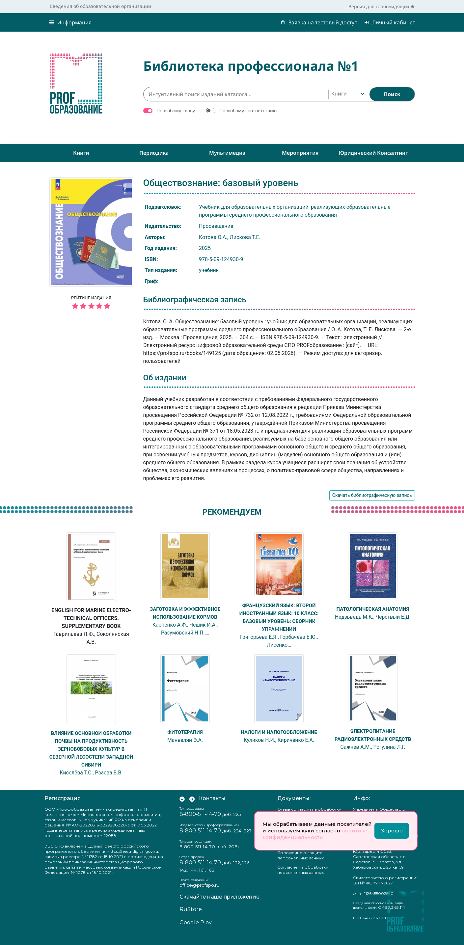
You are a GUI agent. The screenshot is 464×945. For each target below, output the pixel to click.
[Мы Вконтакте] (182, 806)
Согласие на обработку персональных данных (302, 878)
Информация (70, 22)
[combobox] (347, 94)
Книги (81, 152)
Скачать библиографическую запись (372, 495)
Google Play (195, 930)
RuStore (190, 917)
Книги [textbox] (339, 93)
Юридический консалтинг (373, 152)
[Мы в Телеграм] (192, 806)
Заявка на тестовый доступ (319, 22)
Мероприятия (300, 152)
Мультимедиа (227, 152)
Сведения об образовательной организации (100, 6)
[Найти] (392, 94)
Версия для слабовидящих (381, 6)
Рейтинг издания (91, 303)
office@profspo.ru (199, 893)
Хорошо (392, 830)
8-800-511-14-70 (200, 822)
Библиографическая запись (194, 299)
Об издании (164, 377)
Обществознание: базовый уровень (220, 182)
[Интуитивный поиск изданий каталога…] (235, 94)
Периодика (154, 152)
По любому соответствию (248, 110)
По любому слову (175, 110)
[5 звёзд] (91, 306)
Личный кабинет (389, 22)
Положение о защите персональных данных (300, 863)
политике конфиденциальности (315, 833)
